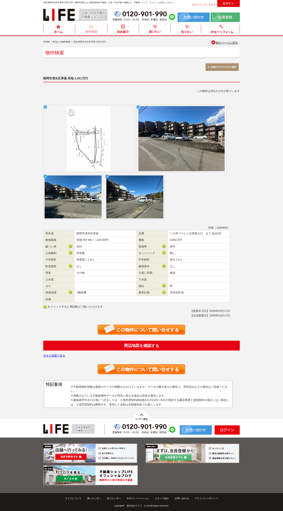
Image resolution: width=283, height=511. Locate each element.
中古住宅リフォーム (221, 30)
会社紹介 (123, 30)
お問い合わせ (182, 498)
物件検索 (91, 30)
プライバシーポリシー (206, 498)
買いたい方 (155, 30)
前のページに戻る (224, 42)
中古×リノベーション (138, 498)
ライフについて (73, 498)
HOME (59, 30)
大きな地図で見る (54, 355)
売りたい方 (186, 30)
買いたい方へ (94, 498)
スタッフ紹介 (162, 498)
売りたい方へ (114, 498)
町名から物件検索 (61, 42)
